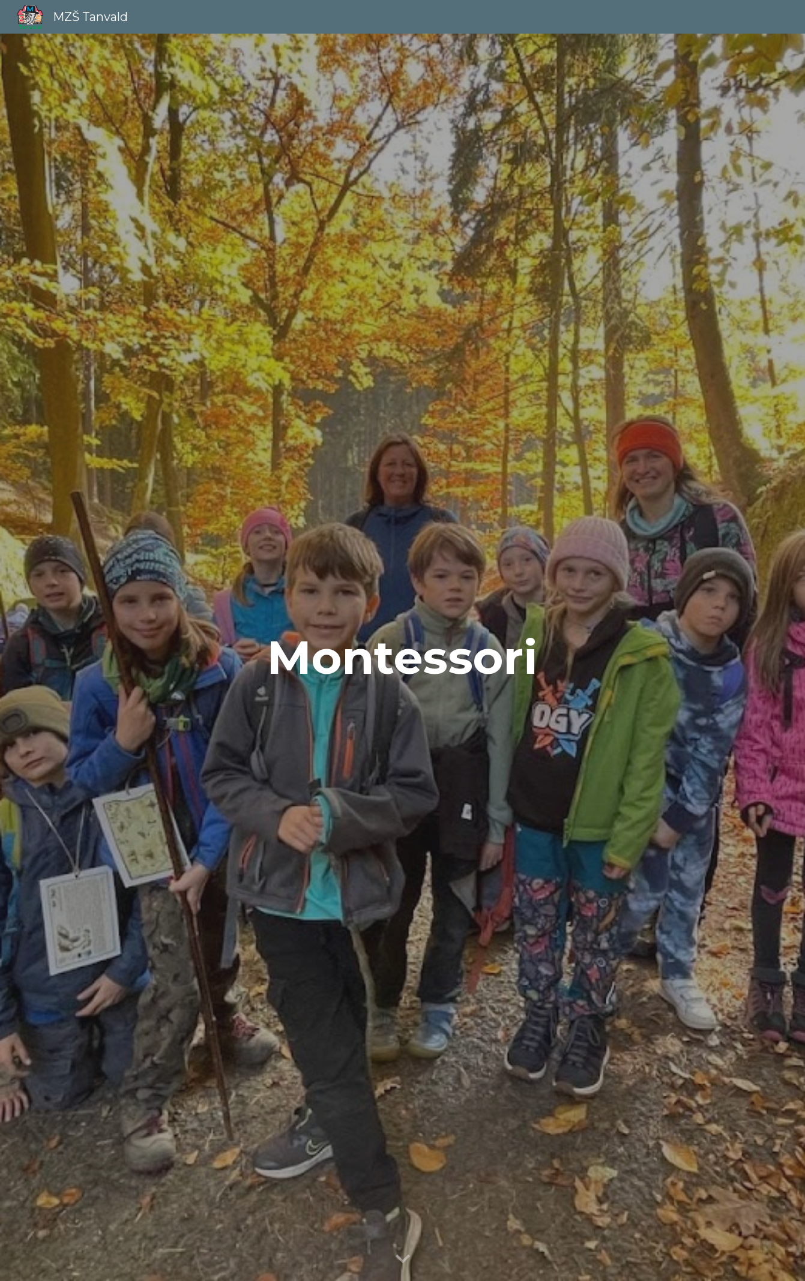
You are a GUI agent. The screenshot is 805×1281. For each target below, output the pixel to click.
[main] (403, 657)
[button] (402, 1259)
